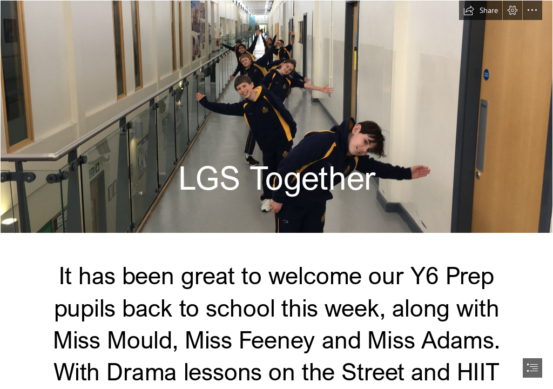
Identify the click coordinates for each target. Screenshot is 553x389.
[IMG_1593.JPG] (276, 116)
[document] (276, 194)
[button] (480, 10)
